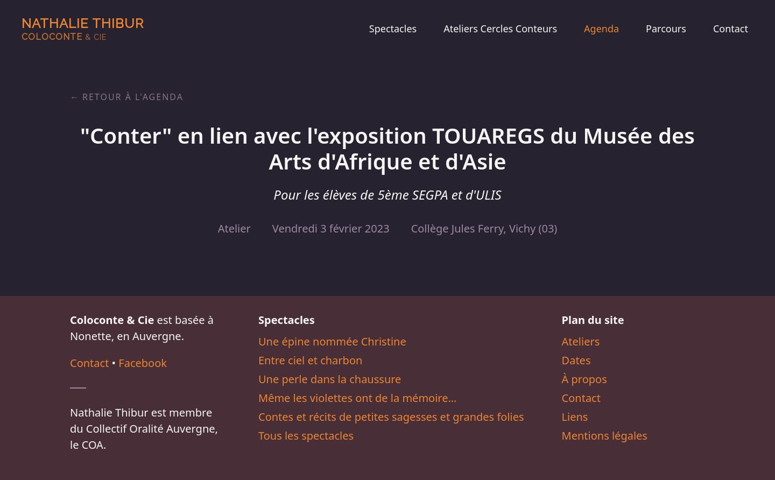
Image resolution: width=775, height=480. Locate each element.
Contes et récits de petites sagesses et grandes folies (391, 417)
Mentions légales (604, 435)
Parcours (666, 28)
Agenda (601, 28)
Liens (575, 417)
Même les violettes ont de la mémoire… (357, 398)
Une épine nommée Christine (332, 341)
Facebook (142, 363)
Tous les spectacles (306, 435)
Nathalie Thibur (83, 29)
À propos (584, 379)
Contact (730, 28)
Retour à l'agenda (133, 97)
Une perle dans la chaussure (329, 379)
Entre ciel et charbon (310, 360)
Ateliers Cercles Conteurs (500, 28)
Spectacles (393, 28)
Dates (576, 360)
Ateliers (581, 341)
